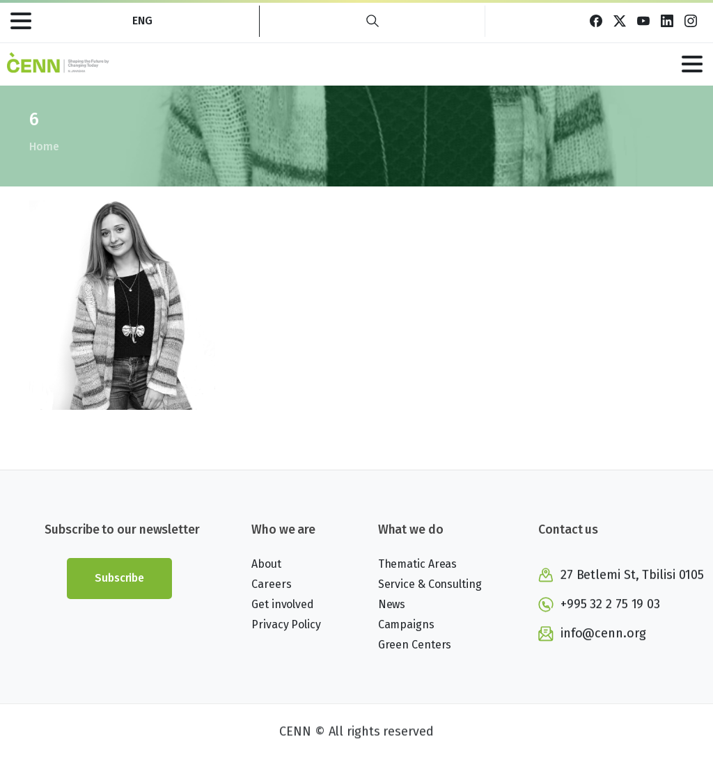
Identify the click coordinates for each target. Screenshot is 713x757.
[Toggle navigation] (21, 21)
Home (43, 146)
